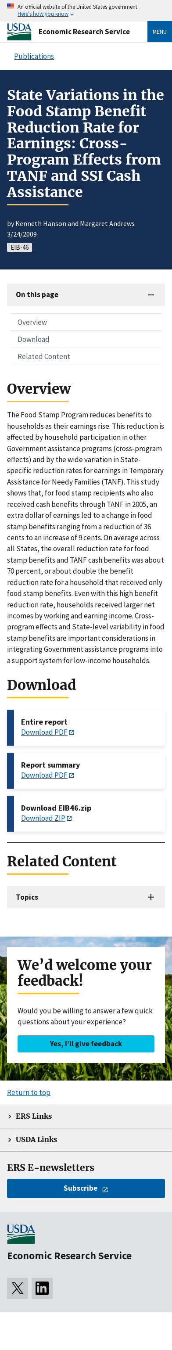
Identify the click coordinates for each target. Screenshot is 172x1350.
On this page (37, 294)
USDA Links (36, 1139)
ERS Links (34, 1116)
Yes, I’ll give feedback (86, 1043)
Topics (27, 897)
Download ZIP (43, 818)
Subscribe (80, 1188)
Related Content (44, 356)
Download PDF (44, 732)
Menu (160, 32)
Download (34, 339)
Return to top (28, 1092)
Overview (32, 322)
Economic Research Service (84, 31)
